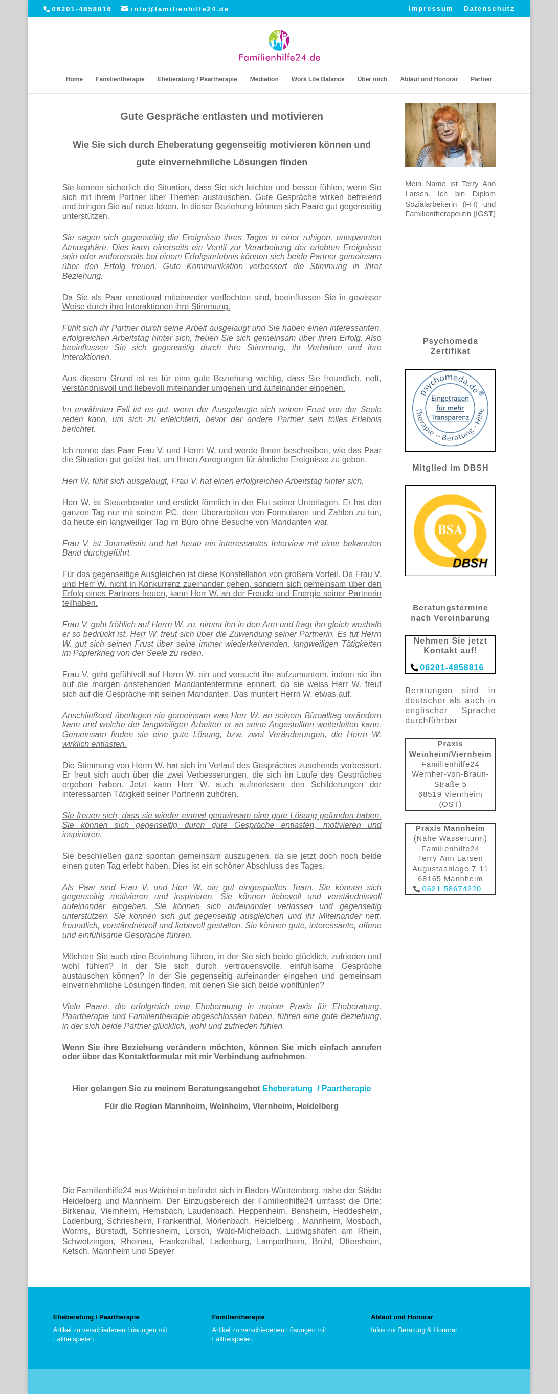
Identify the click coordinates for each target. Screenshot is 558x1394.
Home (74, 79)
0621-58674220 (451, 888)
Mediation (264, 79)
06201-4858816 (82, 9)
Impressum (431, 8)
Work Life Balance (318, 79)
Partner (481, 79)
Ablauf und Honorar (429, 79)
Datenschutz (489, 8)
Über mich (373, 79)
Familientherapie (120, 79)
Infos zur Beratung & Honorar (414, 1330)
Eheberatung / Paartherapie (197, 79)
